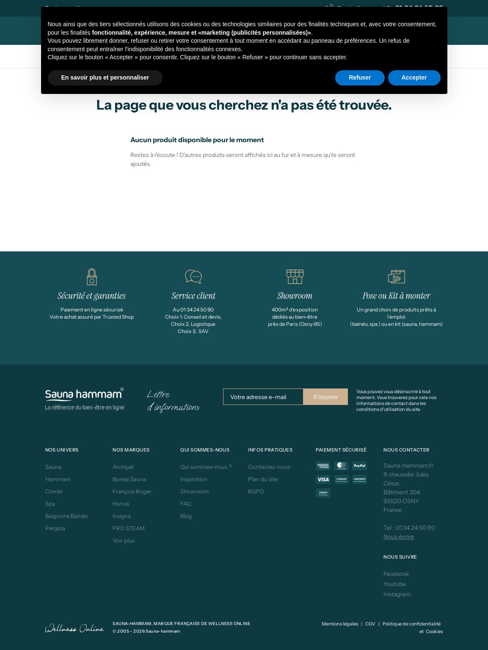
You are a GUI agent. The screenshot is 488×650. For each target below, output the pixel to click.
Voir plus (124, 540)
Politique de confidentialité (412, 624)
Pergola (55, 528)
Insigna (122, 515)
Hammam (58, 479)
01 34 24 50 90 (415, 528)
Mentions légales (340, 624)
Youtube (394, 584)
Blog (186, 515)
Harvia (121, 503)
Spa (50, 503)
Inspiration (193, 479)
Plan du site (263, 479)
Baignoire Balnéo (66, 515)
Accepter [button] (414, 77)
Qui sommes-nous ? (206, 466)
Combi (54, 491)
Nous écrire (398, 536)
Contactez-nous (269, 466)
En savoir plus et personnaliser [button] (105, 77)
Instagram (397, 594)
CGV (370, 624)
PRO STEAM (129, 528)
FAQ (185, 503)
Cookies (434, 631)
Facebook (396, 574)
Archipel (123, 466)
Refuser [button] (360, 77)
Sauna (53, 466)
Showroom (194, 491)
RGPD (256, 491)
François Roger (132, 491)
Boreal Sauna (129, 479)
